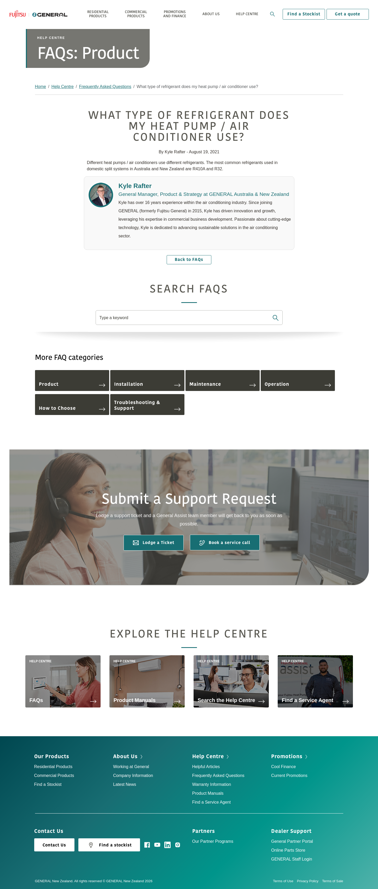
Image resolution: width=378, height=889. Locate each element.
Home (40, 86)
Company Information (133, 775)
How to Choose (72, 408)
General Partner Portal (292, 841)
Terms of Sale (332, 881)
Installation (147, 384)
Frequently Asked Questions (105, 86)
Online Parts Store (288, 850)
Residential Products (53, 766)
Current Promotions (289, 775)
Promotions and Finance (174, 14)
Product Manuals (208, 793)
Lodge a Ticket (153, 543)
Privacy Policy (309, 881)
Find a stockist (109, 845)
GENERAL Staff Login (291, 859)
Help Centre (62, 86)
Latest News (124, 784)
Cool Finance (283, 766)
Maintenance (222, 384)
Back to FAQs (189, 259)
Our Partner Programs (212, 841)
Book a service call (224, 543)
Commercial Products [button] (136, 14)
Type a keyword (114, 317)
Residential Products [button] (98, 14)
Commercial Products (54, 775)
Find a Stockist (303, 14)
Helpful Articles (206, 766)
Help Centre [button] (247, 13)
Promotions (287, 756)
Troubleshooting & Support (147, 405)
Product (72, 384)
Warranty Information (211, 784)
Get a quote (347, 14)
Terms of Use (285, 881)
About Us (125, 756)
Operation (298, 384)
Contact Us (54, 845)
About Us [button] (211, 13)
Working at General (131, 766)
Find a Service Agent (211, 802)
